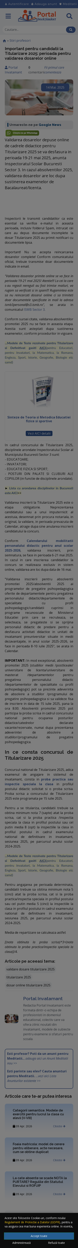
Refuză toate (56, 1243)
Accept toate (39, 1236)
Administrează (21, 1243)
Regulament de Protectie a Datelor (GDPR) (32, 1222)
